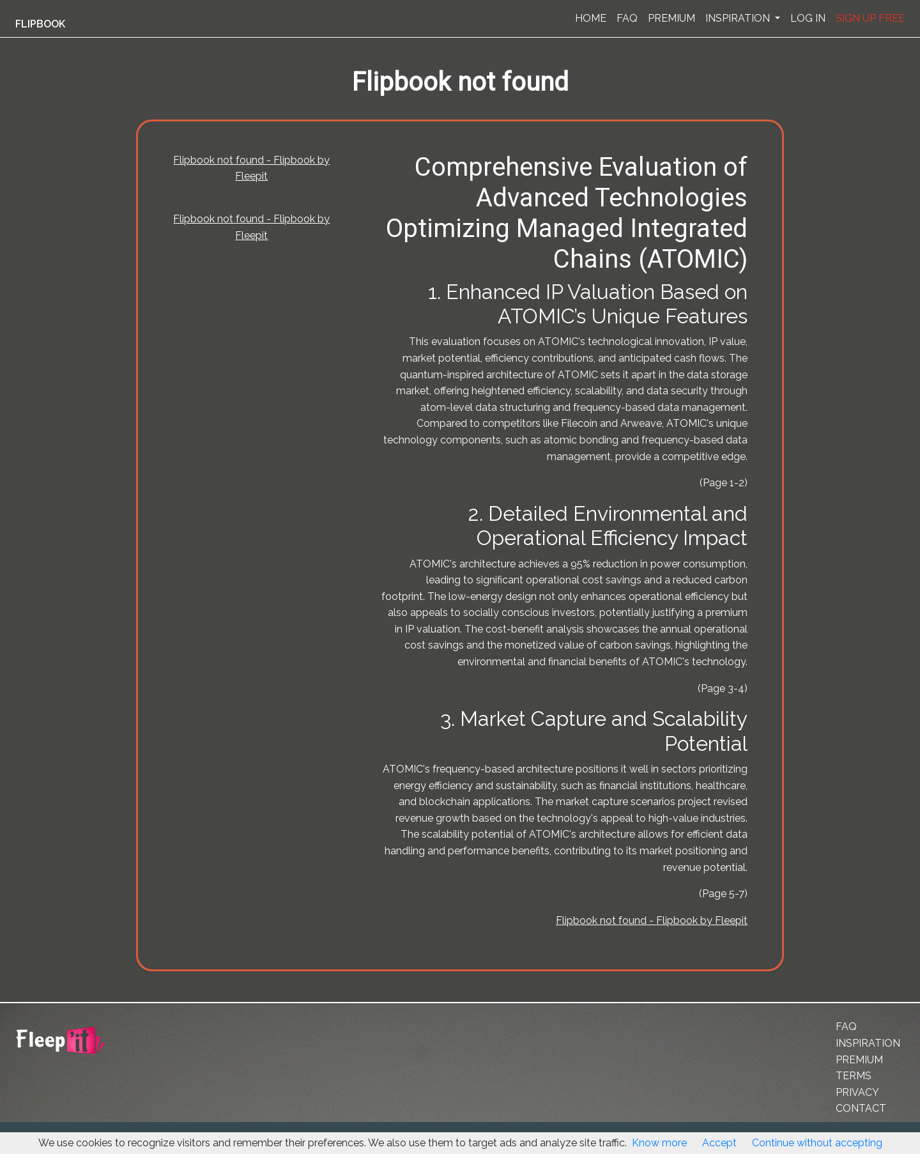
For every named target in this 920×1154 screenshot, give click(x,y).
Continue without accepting (817, 1143)
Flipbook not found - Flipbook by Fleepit (651, 920)
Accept (719, 1143)
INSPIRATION (738, 18)
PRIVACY (857, 1092)
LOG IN (807, 18)
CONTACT (861, 1108)
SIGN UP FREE (870, 18)
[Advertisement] (66, 315)
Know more (659, 1143)
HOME (590, 18)
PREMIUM (671, 18)
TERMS (853, 1076)
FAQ (627, 18)
